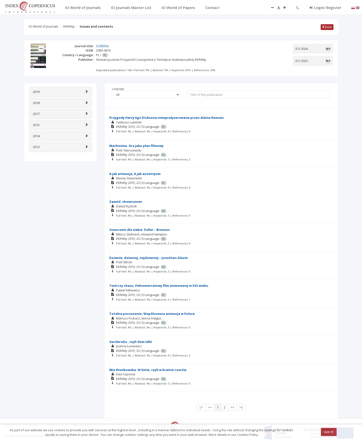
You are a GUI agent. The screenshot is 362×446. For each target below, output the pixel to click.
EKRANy (69, 26)
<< (210, 407)
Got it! (328, 432)
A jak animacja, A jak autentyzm (135, 174)
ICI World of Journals (43, 26)
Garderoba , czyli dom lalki (130, 342)
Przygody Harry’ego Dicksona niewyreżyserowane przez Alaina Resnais (166, 117)
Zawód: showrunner (125, 201)
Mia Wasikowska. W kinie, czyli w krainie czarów (147, 370)
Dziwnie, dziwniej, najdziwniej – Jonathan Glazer (148, 258)
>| (241, 407)
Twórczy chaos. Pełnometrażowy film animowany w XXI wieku (158, 285)
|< (201, 407)
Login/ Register (325, 7)
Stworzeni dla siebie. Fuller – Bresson (139, 229)
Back (327, 27)
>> (232, 407)
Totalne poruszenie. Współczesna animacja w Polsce (152, 313)
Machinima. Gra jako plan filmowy (136, 146)
